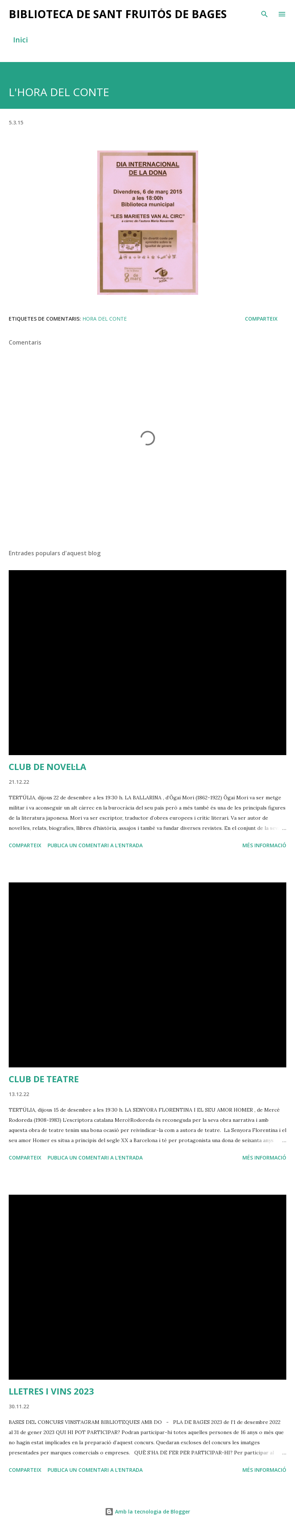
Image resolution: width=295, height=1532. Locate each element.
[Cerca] (264, 13)
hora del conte (104, 318)
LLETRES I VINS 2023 (51, 1391)
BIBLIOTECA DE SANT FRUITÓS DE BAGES (118, 14)
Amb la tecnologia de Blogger (147, 1511)
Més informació (264, 845)
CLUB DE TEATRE (44, 1079)
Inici (20, 40)
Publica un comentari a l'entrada (95, 845)
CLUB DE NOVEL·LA (47, 767)
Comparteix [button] (261, 318)
